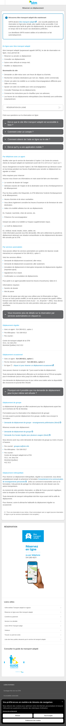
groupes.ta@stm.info (21, 446)
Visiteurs (7, 630)
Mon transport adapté (27, 22)
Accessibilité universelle (11, 696)
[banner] (33, 2)
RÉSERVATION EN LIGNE (16, 107)
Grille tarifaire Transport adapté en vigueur (18, 607)
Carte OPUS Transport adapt (13, 626)
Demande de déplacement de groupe (17, 432)
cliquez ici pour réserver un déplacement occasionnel (33, 365)
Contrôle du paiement (11, 617)
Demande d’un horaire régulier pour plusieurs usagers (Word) (26, 435)
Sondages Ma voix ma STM (12, 691)
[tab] (33, 123)
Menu (2, 2)
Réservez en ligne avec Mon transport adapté (19, 612)
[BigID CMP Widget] (33, 712)
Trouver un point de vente (12, 635)
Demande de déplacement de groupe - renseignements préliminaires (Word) (31, 423)
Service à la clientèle (11, 621)
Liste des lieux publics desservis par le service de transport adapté (25, 639)
